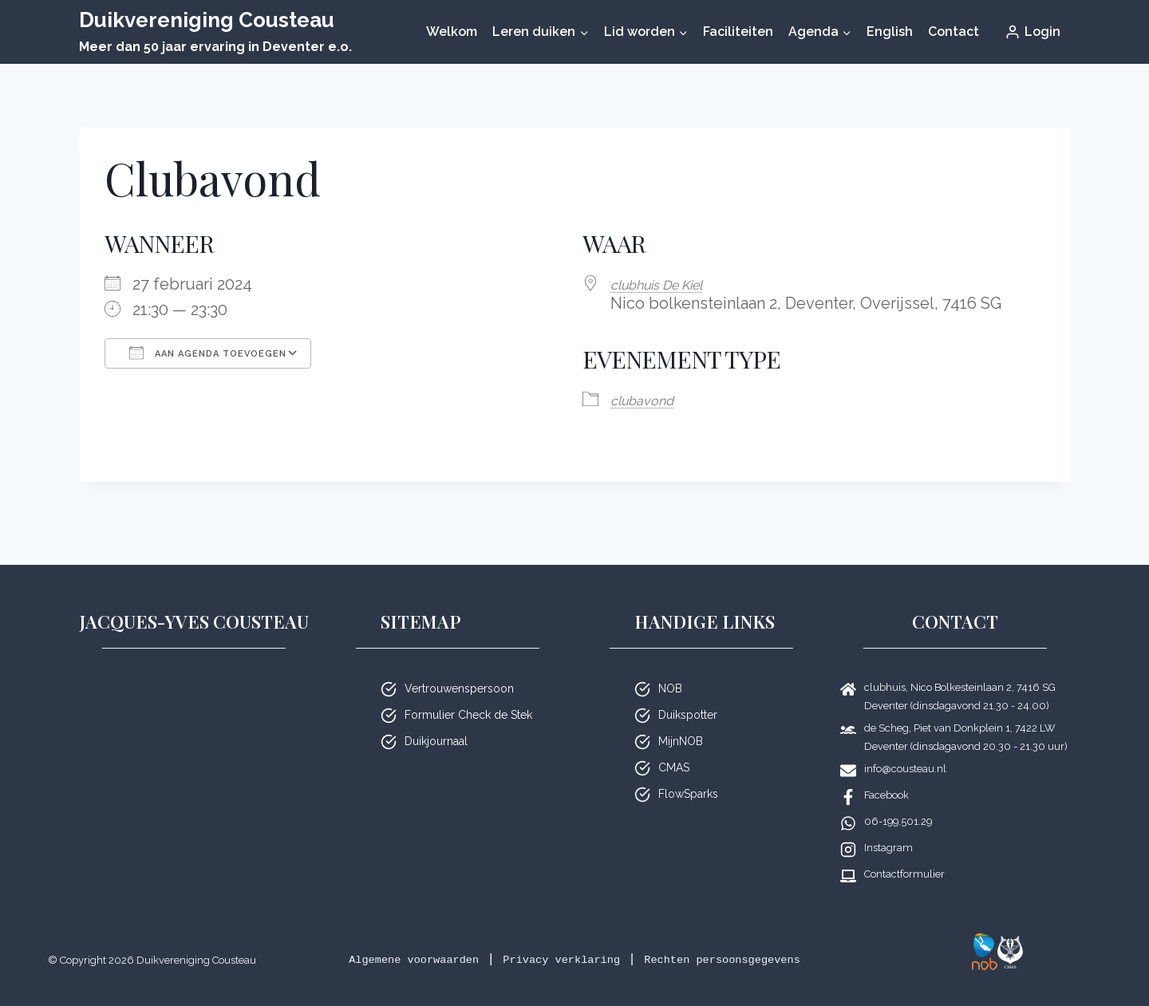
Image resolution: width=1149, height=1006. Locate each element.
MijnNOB (680, 720)
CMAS (673, 746)
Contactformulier (904, 853)
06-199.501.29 (898, 801)
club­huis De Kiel (669, 284)
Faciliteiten (738, 31)
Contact (953, 31)
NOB (670, 667)
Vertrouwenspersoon (459, 667)
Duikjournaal (436, 720)
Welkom (451, 31)
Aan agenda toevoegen (207, 352)
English (890, 31)
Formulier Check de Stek (468, 694)
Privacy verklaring (627, 938)
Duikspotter (687, 694)
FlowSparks (688, 773)
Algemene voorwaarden (449, 938)
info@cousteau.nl (905, 748)
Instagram (888, 827)
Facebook (886, 774)
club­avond (649, 398)
